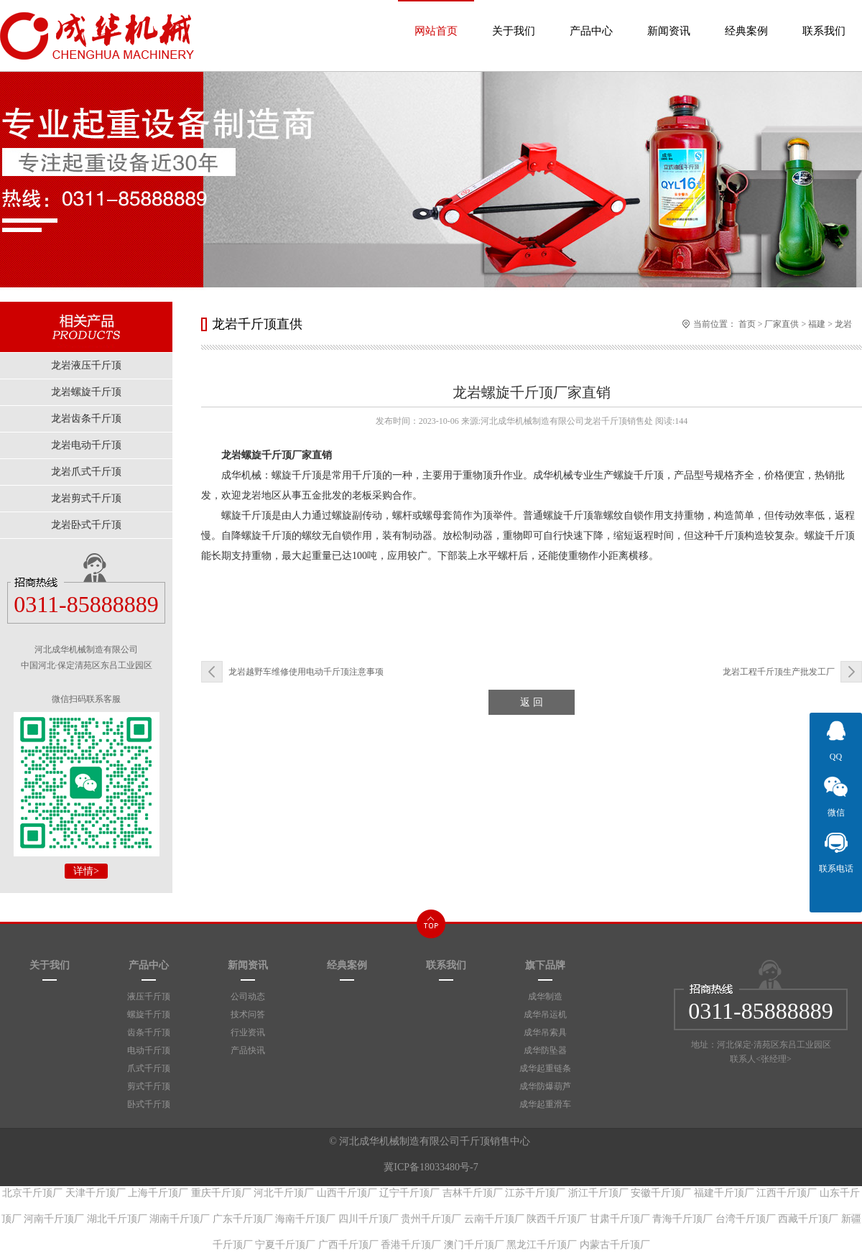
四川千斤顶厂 (368, 1218)
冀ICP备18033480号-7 (431, 1167)
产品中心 (591, 18)
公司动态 (248, 996)
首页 (747, 324)
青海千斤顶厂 (682, 1218)
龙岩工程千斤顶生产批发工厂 (779, 672)
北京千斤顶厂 (32, 1193)
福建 (816, 324)
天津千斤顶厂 (95, 1193)
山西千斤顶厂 (347, 1193)
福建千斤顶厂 (724, 1193)
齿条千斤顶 (148, 1032)
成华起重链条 (545, 1068)
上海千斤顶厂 (158, 1193)
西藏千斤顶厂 (808, 1218)
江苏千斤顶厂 (535, 1193)
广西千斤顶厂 (348, 1244)
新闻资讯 (669, 18)
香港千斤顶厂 (411, 1244)
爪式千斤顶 (148, 1068)
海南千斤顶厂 (305, 1218)
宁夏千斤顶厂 (285, 1244)
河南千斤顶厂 (54, 1218)
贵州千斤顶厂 (431, 1218)
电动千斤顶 (148, 1050)
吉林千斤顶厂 (472, 1193)
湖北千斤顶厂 (117, 1218)
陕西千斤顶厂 (557, 1218)
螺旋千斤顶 (148, 1014)
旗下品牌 (545, 965)
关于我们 (514, 18)
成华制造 (545, 996)
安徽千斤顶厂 (661, 1193)
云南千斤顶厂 (494, 1218)
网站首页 (436, 18)
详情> (86, 871)
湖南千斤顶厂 (179, 1218)
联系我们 (824, 18)
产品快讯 (248, 1050)
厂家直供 (781, 324)
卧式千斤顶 (148, 1104)
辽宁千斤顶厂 (409, 1193)
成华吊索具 (545, 1032)
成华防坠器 (545, 1050)
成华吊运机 (545, 1014)
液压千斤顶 (148, 996)
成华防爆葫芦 (545, 1086)
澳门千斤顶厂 (474, 1244)
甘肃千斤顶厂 (620, 1218)
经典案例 (746, 18)
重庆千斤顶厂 (221, 1193)
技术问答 (248, 1014)
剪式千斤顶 (148, 1086)
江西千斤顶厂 (786, 1193)
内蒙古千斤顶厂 (615, 1244)
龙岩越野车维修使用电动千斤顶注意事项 (306, 672)
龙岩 (843, 324)
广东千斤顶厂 (243, 1218)
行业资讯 (248, 1032)
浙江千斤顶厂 (598, 1193)
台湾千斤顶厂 (745, 1218)
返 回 (531, 702)
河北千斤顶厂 (284, 1193)
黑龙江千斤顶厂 (541, 1244)
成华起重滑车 (545, 1104)
